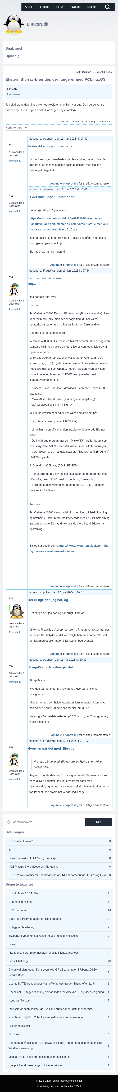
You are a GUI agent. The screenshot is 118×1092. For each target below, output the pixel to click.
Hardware (13, 94)
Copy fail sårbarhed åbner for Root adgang (34, 918)
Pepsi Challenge (18, 961)
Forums (12, 88)
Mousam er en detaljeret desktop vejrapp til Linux (38, 1056)
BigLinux (13, 1034)
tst (9, 849)
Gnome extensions (19, 901)
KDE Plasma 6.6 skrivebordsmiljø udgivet (33, 866)
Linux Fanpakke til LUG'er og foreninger (32, 858)
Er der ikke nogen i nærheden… (53, 146)
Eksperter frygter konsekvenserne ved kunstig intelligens (43, 935)
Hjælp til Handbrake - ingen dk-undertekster (35, 1065)
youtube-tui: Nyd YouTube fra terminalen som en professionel (45, 1017)
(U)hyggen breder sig (21, 927)
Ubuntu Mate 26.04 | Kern (24, 893)
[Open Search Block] (107, 7)
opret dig (79, 121)
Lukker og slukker (19, 1025)
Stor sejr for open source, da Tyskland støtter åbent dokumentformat (50, 1009)
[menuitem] (29, 7)
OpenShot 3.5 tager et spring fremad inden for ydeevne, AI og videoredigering (56, 992)
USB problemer (17, 910)
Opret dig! (13, 56)
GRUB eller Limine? (20, 841)
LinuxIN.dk (37, 24)
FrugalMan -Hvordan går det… (52, 667)
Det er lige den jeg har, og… (49, 600)
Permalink (15, 160)
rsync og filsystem (19, 1000)
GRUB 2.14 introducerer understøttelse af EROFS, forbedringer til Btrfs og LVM (57, 875)
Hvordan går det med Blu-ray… (53, 748)
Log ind (65, 121)
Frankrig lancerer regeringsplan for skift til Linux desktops (43, 952)
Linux (11, 944)
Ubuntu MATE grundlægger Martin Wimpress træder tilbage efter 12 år (51, 983)
